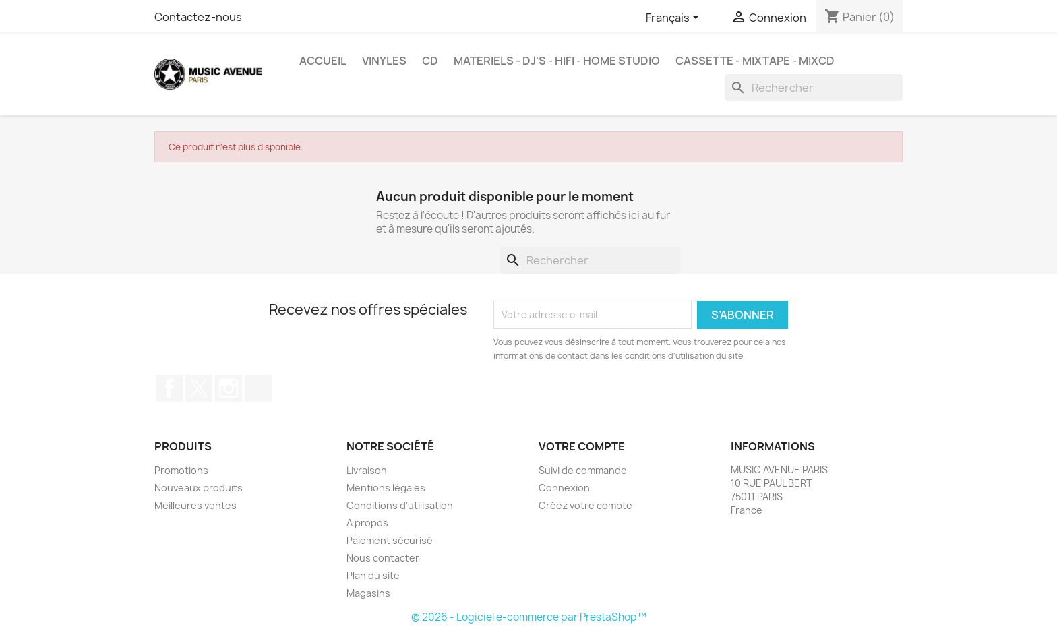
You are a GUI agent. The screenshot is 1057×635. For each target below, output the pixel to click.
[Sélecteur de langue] (675, 18)
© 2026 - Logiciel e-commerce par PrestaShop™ (528, 617)
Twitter (198, 388)
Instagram (228, 388)
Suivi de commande (583, 470)
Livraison (366, 470)
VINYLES (384, 60)
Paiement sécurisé (389, 540)
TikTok (258, 388)
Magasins (368, 592)
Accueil (322, 60)
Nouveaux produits (198, 487)
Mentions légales (385, 487)
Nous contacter (382, 557)
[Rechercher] (814, 87)
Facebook (169, 388)
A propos (367, 522)
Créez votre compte (585, 505)
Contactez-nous (198, 16)
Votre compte (582, 446)
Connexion (564, 487)
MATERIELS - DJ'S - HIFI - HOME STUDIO (557, 60)
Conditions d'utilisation (399, 505)
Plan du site (373, 575)
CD (430, 60)
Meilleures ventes (195, 505)
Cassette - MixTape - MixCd (755, 60)
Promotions (181, 470)
